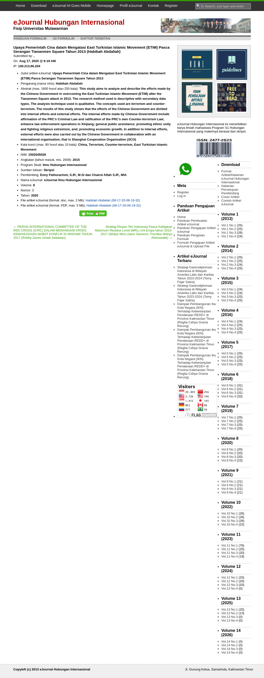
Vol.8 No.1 (228, 449)
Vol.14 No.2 (229, 645)
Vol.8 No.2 (228, 453)
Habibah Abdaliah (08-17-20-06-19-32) (113, 200)
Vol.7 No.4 (228, 428)
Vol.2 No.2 (228, 261)
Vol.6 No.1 (228, 385)
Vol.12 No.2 (229, 581)
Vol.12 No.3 (229, 585)
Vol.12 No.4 (229, 588)
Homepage (105, 6)
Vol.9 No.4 (228, 492)
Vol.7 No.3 (228, 424)
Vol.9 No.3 (228, 489)
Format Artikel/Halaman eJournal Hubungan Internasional (235, 176)
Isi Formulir (63, 38)
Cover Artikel (230, 197)
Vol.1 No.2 (228, 229)
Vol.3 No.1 (228, 289)
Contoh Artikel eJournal (231, 202)
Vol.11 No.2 (229, 549)
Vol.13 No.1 (229, 609)
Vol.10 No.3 (229, 521)
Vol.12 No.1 (229, 577)
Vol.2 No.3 (228, 264)
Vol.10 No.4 (229, 524)
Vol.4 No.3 (228, 328)
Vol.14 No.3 (229, 649)
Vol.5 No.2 (228, 357)
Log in (181, 196)
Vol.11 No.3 (229, 553)
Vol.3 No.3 (228, 296)
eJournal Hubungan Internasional (69, 22)
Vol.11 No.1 (229, 545)
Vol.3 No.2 (228, 293)
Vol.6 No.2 (228, 389)
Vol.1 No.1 (228, 225)
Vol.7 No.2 (228, 421)
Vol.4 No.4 (228, 332)
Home (20, 6)
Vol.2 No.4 (228, 268)
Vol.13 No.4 (229, 620)
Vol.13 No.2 (229, 613)
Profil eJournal (131, 6)
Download (39, 6)
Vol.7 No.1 (228, 417)
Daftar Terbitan (95, 38)
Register (171, 6)
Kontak (153, 6)
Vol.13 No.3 (229, 617)
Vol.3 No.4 (228, 300)
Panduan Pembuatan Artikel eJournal (192, 222)
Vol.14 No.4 (229, 652)
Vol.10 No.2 (229, 517)
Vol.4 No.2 (228, 325)
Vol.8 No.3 (228, 457)
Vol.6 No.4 (228, 396)
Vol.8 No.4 (228, 460)
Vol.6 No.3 (228, 392)
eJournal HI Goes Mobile (71, 6)
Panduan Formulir (30, 38)
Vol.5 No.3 (228, 360)
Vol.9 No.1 (228, 481)
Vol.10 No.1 (229, 513)
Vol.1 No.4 (228, 236)
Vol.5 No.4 (228, 364)
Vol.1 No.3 (228, 232)
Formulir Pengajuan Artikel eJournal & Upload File (196, 244)
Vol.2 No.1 (228, 257)
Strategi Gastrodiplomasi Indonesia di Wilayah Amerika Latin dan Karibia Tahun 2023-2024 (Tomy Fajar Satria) (195, 274)
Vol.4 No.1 (228, 321)
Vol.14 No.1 (229, 641)
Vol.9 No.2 (228, 485)
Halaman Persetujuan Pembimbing (230, 189)
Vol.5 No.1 (228, 353)
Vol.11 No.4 (229, 556)
